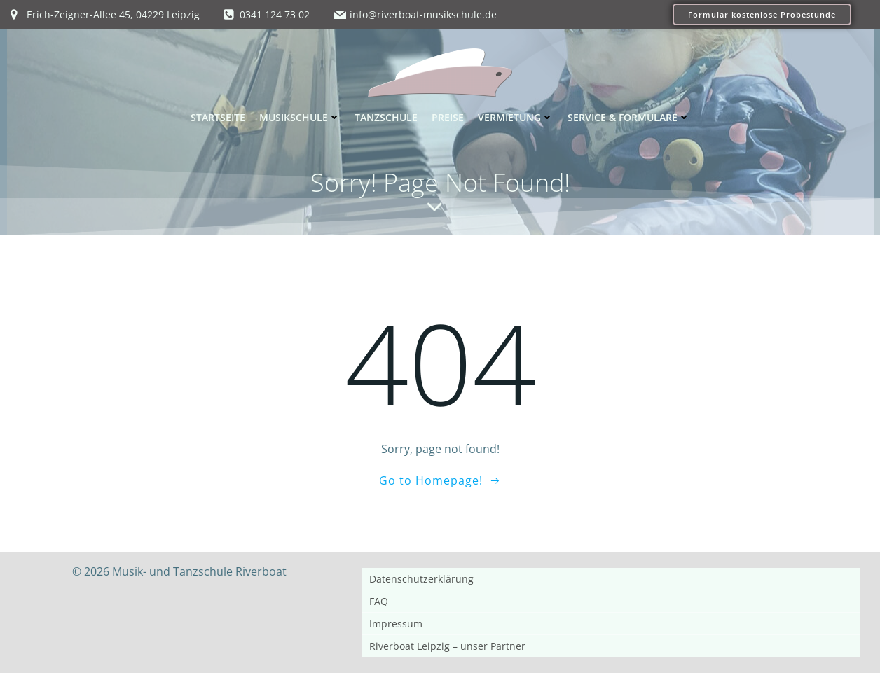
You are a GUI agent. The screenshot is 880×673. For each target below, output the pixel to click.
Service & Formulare (629, 117)
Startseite (218, 117)
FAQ (378, 601)
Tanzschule (386, 117)
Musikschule (300, 117)
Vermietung (516, 117)
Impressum (395, 623)
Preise (448, 117)
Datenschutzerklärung (421, 578)
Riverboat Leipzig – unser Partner (447, 646)
